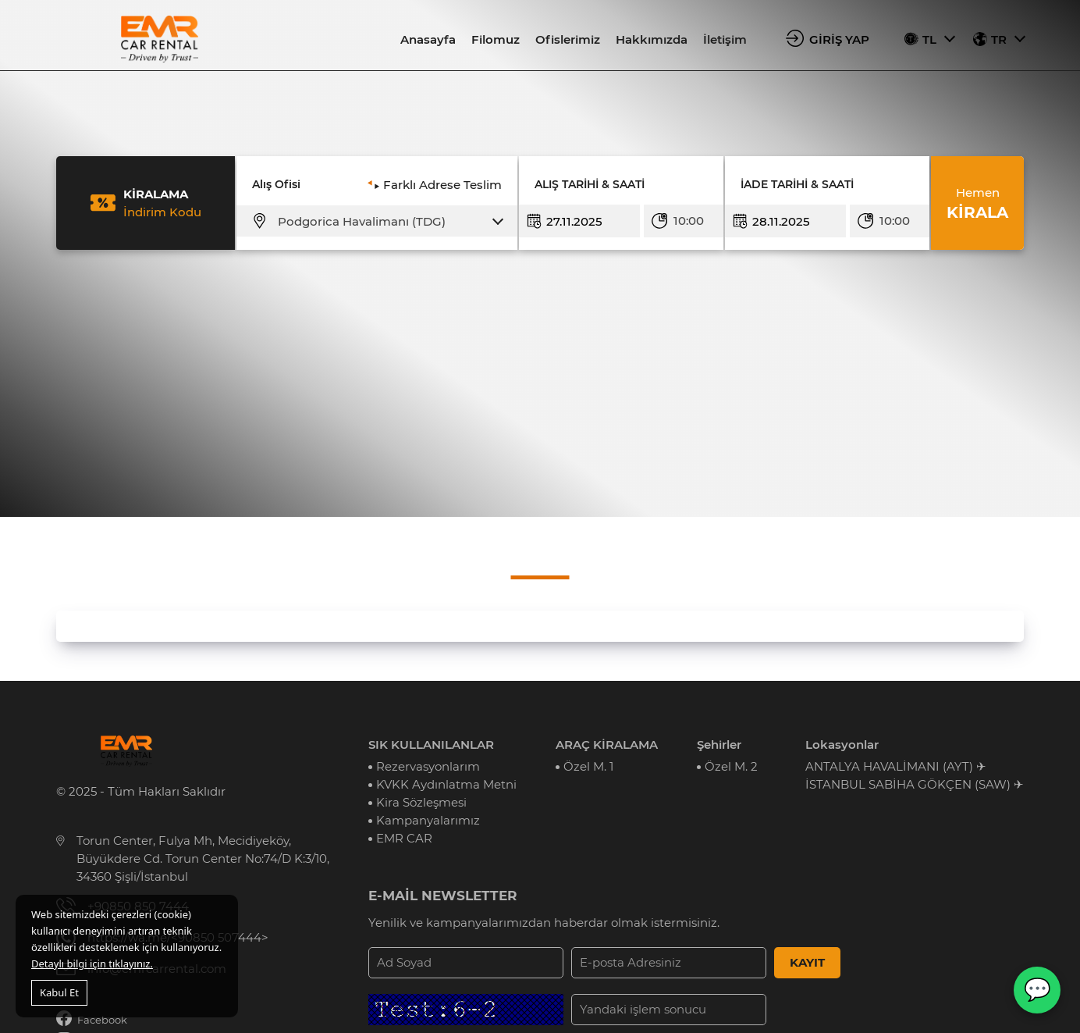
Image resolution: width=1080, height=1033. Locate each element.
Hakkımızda (651, 39)
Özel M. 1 (588, 766)
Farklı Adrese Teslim (442, 184)
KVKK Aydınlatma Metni (446, 784)
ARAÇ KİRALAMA (607, 744)
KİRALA (977, 202)
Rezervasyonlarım (428, 766)
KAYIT (807, 962)
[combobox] (387, 221)
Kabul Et (59, 992)
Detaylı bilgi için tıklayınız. (92, 963)
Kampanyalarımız (428, 820)
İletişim (725, 39)
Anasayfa (428, 39)
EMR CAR (404, 838)
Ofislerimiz (567, 39)
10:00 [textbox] (688, 220)
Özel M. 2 (731, 766)
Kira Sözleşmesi (421, 802)
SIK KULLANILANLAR (431, 744)
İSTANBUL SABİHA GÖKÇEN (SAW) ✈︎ (914, 784)
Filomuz (495, 39)
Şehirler (719, 744)
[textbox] (387, 221)
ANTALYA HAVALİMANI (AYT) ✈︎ (895, 766)
